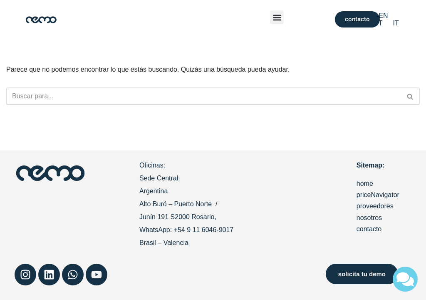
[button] (277, 17)
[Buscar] (203, 96)
